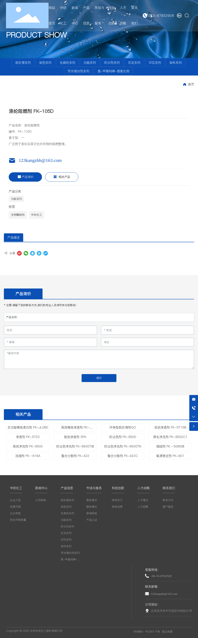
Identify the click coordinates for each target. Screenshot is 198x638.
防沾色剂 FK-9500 (122, 437)
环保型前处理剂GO (122, 427)
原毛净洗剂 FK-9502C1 (170, 437)
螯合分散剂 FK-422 (75, 456)
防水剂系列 (112, 62)
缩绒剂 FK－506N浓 (170, 446)
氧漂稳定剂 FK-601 (170, 456)
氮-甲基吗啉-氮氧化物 (113, 71)
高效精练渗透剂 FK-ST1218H (75, 429)
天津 (157, 631)
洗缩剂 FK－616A (27, 456)
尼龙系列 (134, 62)
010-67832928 (161, 15)
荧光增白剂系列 (78, 71)
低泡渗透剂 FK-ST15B (170, 427)
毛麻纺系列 (67, 62)
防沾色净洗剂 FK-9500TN (122, 446)
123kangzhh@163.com (40, 160)
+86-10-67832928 (160, 576)
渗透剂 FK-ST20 (28, 437)
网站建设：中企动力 (144, 631)
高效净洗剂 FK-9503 (28, 446)
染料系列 (175, 62)
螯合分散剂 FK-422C (123, 456)
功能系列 (90, 62)
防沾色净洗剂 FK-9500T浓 (75, 446)
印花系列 (155, 62)
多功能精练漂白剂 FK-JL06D (27, 427)
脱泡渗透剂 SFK (75, 437)
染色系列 (45, 62)
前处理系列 (23, 62)
